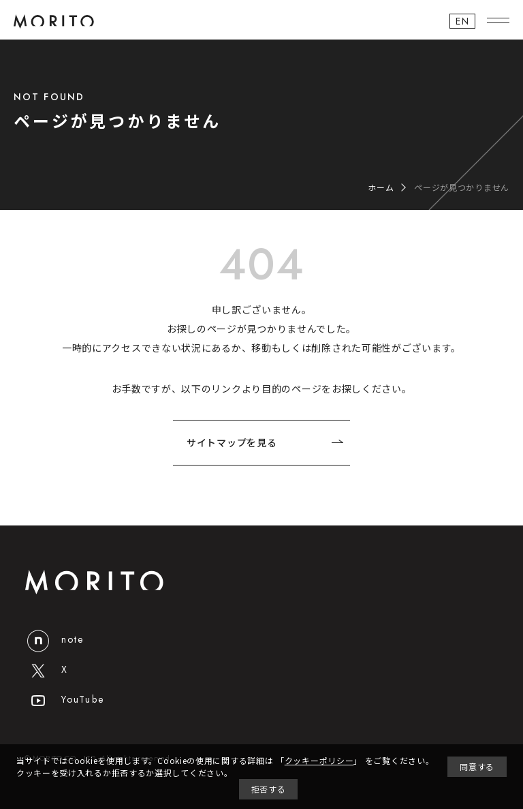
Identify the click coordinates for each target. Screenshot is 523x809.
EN (462, 21)
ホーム (381, 187)
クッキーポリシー (319, 760)
